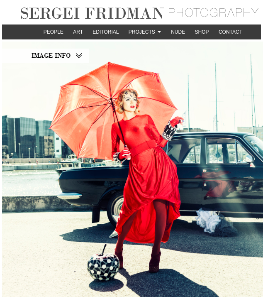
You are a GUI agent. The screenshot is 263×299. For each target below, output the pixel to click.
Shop (202, 32)
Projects (142, 32)
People (53, 32)
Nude (178, 32)
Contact (230, 32)
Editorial (106, 32)
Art (78, 32)
